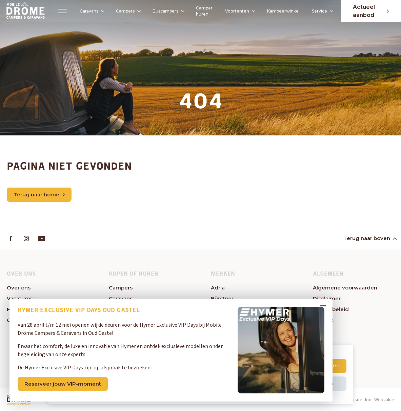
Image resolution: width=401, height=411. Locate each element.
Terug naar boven (369, 238)
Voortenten (237, 11)
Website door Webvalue (369, 400)
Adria (218, 287)
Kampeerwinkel (282, 11)
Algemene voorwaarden (345, 287)
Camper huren (201, 11)
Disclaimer (327, 298)
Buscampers (167, 11)
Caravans (89, 11)
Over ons (19, 287)
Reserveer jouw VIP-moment (63, 383)
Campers (125, 11)
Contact (323, 320)
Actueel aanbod (370, 11)
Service (321, 11)
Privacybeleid (331, 309)
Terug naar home (39, 195)
